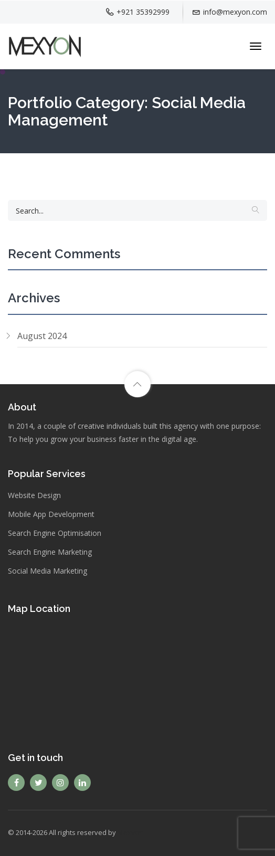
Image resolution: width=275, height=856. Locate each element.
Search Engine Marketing (50, 552)
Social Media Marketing (47, 571)
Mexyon (130, 832)
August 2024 (42, 336)
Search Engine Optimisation (54, 533)
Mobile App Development (51, 514)
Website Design (34, 495)
